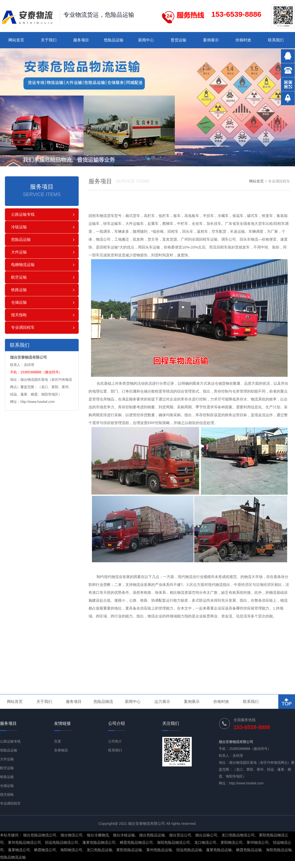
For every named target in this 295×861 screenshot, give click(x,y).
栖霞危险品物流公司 (136, 842)
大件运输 (19, 252)
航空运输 (19, 277)
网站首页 (16, 40)
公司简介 (115, 741)
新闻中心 (146, 40)
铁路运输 (19, 290)
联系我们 (276, 40)
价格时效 (243, 40)
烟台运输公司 (206, 835)
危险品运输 (113, 40)
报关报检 (19, 315)
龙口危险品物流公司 (238, 835)
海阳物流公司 (71, 850)
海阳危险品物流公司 (173, 842)
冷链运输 (19, 227)
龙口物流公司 (205, 842)
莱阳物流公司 (232, 842)
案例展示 (211, 40)
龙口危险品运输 (99, 850)
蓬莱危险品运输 (219, 850)
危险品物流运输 (13, 857)
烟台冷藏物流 (98, 835)
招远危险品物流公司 (61, 842)
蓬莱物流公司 (19, 850)
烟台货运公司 (180, 835)
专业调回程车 (23, 327)
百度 (57, 741)
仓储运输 (19, 302)
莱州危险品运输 (159, 850)
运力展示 (162, 701)
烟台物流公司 (71, 835)
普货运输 (178, 40)
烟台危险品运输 (152, 835)
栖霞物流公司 (45, 850)
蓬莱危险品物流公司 (99, 842)
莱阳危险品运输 (129, 850)
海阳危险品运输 (279, 850)
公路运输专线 (23, 214)
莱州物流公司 (258, 842)
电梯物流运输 (23, 265)
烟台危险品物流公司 (39, 835)
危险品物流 (103, 701)
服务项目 (81, 40)
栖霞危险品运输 (249, 850)
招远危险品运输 (189, 850)
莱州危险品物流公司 (24, 842)
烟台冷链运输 (124, 835)
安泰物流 (61, 750)
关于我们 (49, 40)
